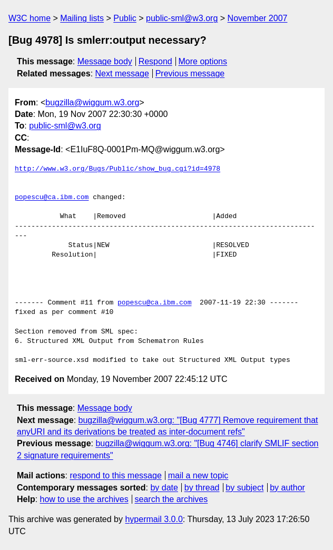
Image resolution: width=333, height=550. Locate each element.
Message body (104, 61)
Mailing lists (82, 18)
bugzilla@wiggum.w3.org (92, 102)
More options (203, 61)
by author (287, 487)
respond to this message (115, 475)
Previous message (190, 73)
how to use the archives (84, 499)
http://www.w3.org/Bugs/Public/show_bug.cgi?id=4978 (117, 169)
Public (124, 18)
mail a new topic (198, 475)
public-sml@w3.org (182, 18)
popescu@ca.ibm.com (52, 197)
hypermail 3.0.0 (153, 519)
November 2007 (258, 18)
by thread (202, 487)
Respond (155, 61)
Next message (122, 73)
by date (164, 487)
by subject (244, 487)
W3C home (29, 18)
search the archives (171, 499)
